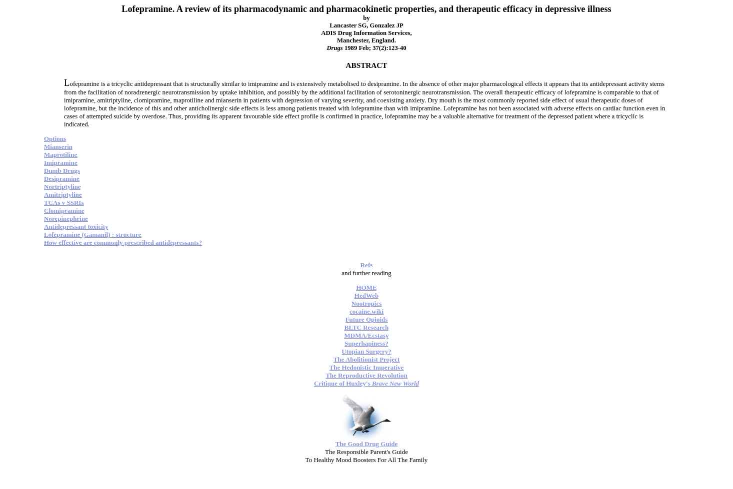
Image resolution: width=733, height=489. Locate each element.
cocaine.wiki (367, 311)
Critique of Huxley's (366, 383)
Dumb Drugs (62, 170)
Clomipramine (64, 210)
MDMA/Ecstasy (366, 335)
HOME (366, 287)
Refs (366, 265)
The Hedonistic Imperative (367, 367)
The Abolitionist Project (367, 359)
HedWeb (366, 295)
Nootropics (367, 303)
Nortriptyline (62, 186)
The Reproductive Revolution (367, 375)
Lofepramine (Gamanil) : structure (92, 234)
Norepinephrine (66, 218)
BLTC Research (366, 327)
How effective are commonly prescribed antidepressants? (123, 242)
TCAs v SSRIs (64, 202)
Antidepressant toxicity (76, 226)
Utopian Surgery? (366, 351)
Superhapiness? (366, 343)
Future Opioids (367, 319)
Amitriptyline (63, 194)
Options (55, 138)
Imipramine (60, 162)
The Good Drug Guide (367, 444)
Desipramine (62, 178)
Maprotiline (60, 154)
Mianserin (58, 146)
